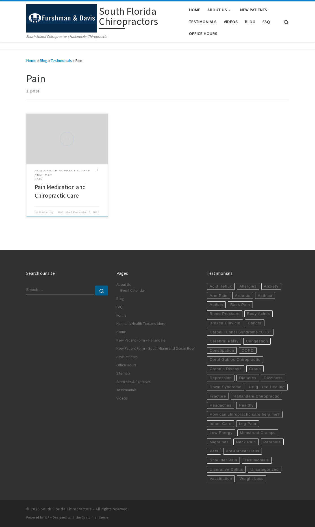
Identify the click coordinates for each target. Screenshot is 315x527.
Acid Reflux (221, 286)
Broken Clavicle (225, 323)
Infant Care (221, 424)
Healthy (246, 405)
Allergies (248, 286)
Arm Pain (219, 295)
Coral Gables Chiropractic (235, 359)
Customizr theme (95, 517)
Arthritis (243, 295)
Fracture (218, 396)
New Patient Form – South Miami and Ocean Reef (155, 348)
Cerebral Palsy (224, 341)
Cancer (255, 323)
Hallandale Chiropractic (256, 396)
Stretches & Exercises (133, 381)
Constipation (222, 350)
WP (47, 517)
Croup (255, 369)
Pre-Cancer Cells (242, 451)
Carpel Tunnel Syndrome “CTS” (240, 332)
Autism (216, 305)
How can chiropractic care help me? (245, 414)
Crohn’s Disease (226, 369)
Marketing (46, 212)
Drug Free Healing (267, 387)
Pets (214, 451)
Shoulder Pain (223, 460)
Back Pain (240, 305)
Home (31, 60)
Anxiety (271, 286)
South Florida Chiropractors (66, 509)
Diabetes (247, 378)
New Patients (126, 357)
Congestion (257, 341)
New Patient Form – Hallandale (141, 340)
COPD (248, 350)
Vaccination (221, 478)
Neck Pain (246, 442)
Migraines (219, 442)
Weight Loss (252, 478)
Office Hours (126, 365)
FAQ (119, 306)
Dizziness (273, 378)
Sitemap (123, 373)
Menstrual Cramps (257, 433)
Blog (43, 60)
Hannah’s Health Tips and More (141, 323)
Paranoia (272, 442)
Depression (221, 378)
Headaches (220, 405)
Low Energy (221, 433)
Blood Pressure (225, 314)
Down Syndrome (226, 387)
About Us (123, 284)
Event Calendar (132, 290)
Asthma (265, 295)
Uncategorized (265, 469)
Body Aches (258, 314)
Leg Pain (247, 424)
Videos (121, 398)
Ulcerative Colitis (226, 469)
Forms (121, 315)
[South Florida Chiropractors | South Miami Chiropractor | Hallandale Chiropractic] (61, 17)
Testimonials (61, 60)
